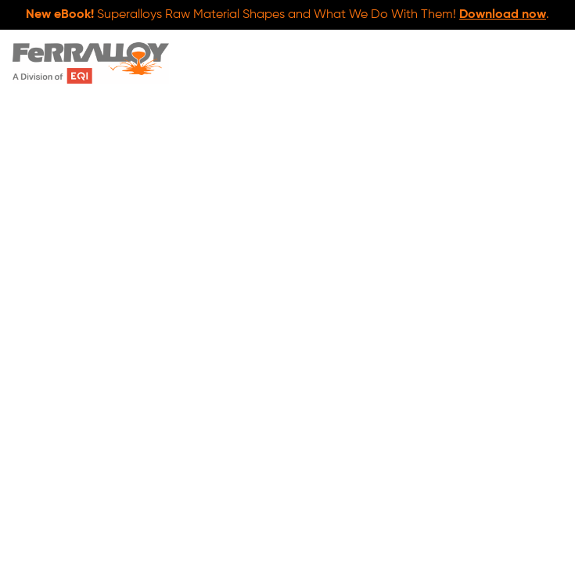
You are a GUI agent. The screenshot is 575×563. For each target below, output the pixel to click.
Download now (502, 15)
